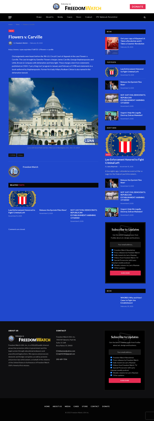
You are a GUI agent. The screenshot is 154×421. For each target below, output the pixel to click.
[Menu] (10, 17)
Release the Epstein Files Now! (53, 210)
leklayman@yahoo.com (66, 351)
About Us (50, 17)
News (11, 31)
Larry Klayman (112, 167)
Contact (88, 17)
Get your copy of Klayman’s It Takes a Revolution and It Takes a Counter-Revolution (133, 41)
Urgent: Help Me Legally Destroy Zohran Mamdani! (132, 114)
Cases (69, 17)
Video (20, 155)
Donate (137, 6)
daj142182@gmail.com (66, 354)
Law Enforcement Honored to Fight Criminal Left (21, 211)
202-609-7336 (61, 359)
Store (78, 17)
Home (39, 17)
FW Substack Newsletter (107, 17)
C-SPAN (12, 155)
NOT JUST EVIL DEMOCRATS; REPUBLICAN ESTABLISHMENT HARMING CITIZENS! (84, 214)
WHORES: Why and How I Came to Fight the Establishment (131, 300)
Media (60, 17)
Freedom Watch (22, 43)
